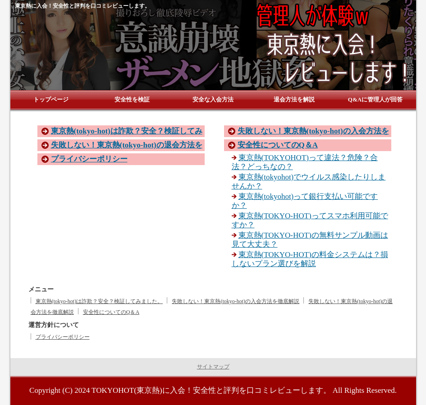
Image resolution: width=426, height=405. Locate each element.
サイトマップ (213, 367)
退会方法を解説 (294, 99)
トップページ (51, 99)
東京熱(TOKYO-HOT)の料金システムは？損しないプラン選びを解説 (310, 259)
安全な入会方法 (213, 99)
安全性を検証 (132, 99)
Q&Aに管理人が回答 (375, 99)
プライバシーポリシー (89, 159)
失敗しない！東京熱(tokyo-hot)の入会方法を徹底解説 (235, 301)
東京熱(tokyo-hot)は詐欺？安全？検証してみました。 (99, 301)
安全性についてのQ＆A (278, 145)
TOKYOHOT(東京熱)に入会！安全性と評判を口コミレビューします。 (211, 390)
